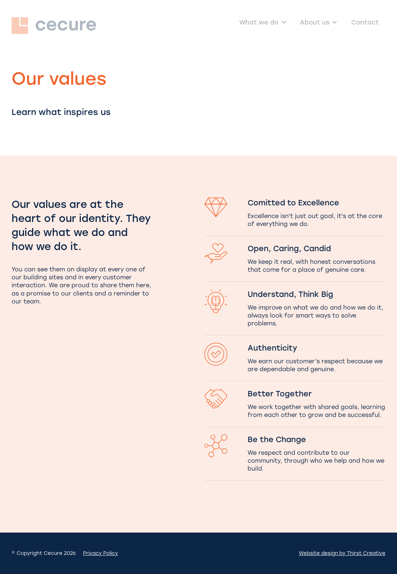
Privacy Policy (100, 553)
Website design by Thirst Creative (342, 553)
